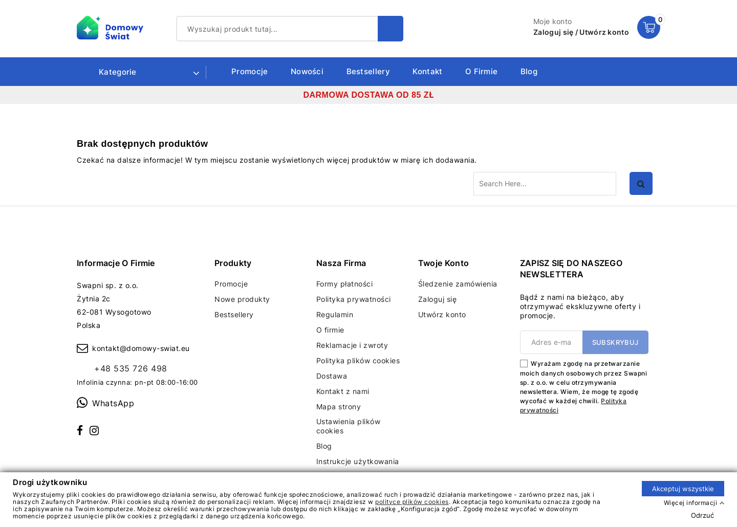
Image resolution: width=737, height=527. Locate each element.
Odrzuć (702, 515)
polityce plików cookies (412, 501)
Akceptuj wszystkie (683, 488)
